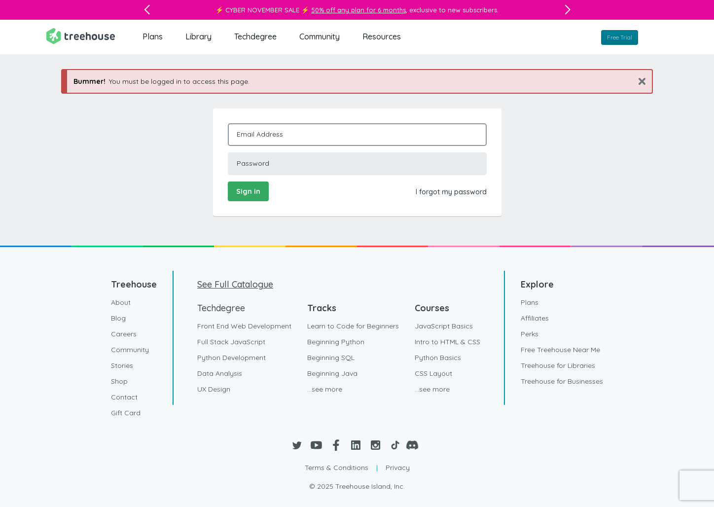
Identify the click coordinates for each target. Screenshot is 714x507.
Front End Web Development (244, 326)
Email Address (260, 134)
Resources (381, 36)
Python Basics (438, 357)
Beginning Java (332, 373)
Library (198, 36)
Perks (529, 333)
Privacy (398, 467)
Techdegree (255, 36)
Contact (124, 397)
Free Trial (619, 37)
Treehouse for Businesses (562, 381)
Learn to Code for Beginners (353, 326)
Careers (124, 333)
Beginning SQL (331, 357)
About (121, 302)
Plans (153, 36)
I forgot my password (451, 191)
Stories (122, 365)
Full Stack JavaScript (231, 341)
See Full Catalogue (235, 284)
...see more (324, 389)
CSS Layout (433, 373)
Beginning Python (335, 341)
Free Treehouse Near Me (560, 349)
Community (319, 36)
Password (253, 163)
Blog (118, 318)
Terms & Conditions (336, 467)
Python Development (231, 357)
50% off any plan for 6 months (358, 10)
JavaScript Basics (444, 326)
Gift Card (126, 412)
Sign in (248, 191)
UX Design (213, 389)
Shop (119, 381)
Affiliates (535, 318)
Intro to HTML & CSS (447, 341)
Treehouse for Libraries (558, 365)
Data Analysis (219, 373)
